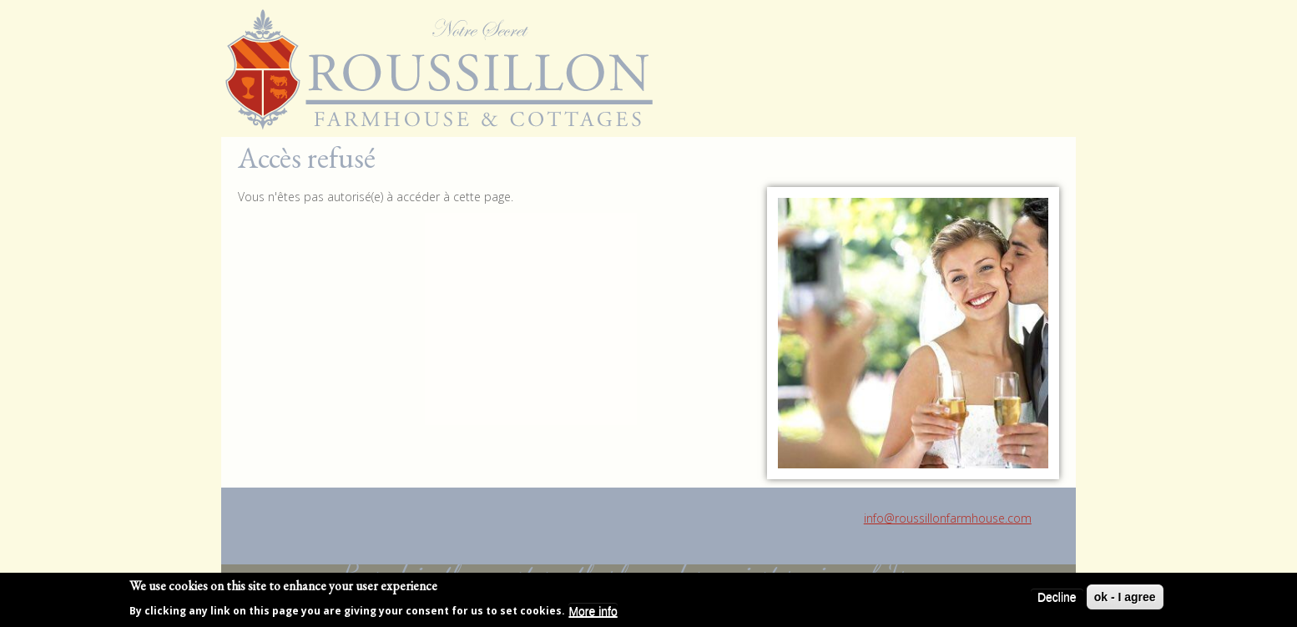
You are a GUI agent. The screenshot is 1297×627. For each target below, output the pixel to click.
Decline (1057, 597)
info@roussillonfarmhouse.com (948, 518)
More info (592, 611)
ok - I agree (1125, 597)
